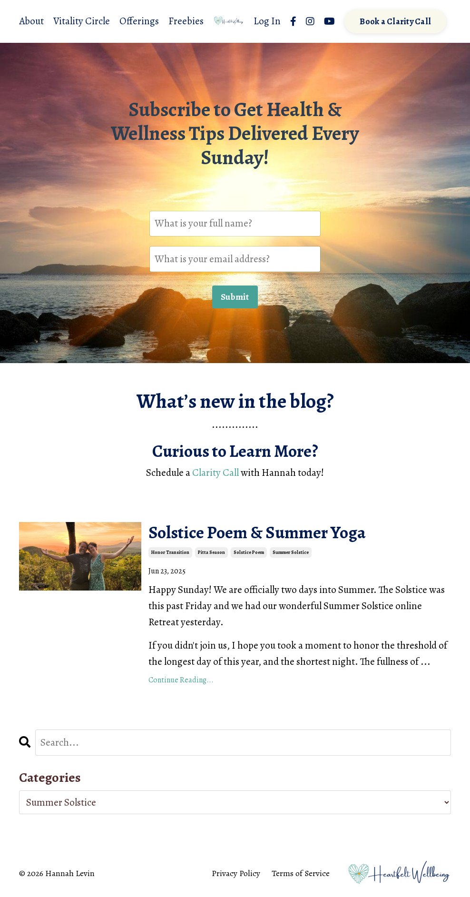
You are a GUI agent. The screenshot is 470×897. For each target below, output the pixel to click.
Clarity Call (215, 472)
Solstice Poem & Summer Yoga (257, 532)
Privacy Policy (236, 873)
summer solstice (291, 552)
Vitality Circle (81, 21)
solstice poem (249, 552)
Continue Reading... (181, 680)
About (31, 21)
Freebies (186, 21)
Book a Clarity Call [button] (395, 21)
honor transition (170, 552)
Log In (267, 21)
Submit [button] (235, 297)
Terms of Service (301, 873)
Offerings (139, 21)
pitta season (211, 552)
